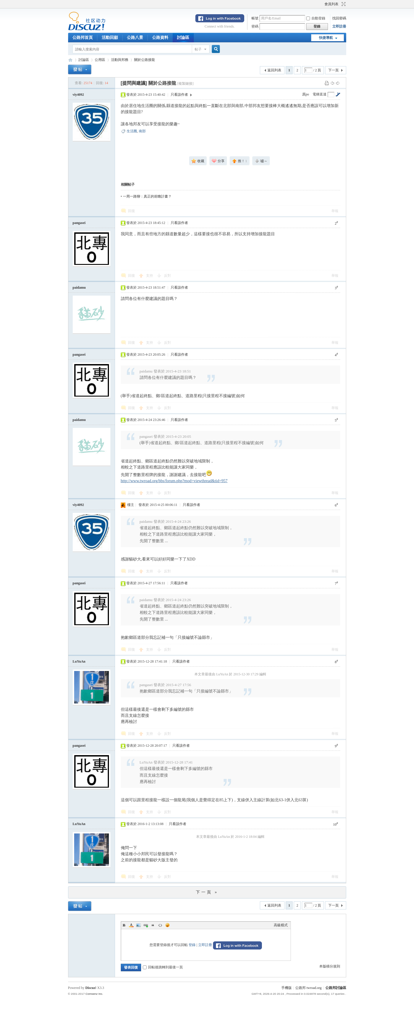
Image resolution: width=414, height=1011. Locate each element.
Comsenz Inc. (94, 993)
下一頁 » (207, 892)
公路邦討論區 (70, 60)
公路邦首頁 (82, 37)
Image (138, 925)
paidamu (79, 287)
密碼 (254, 26)
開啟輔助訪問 (321, 4)
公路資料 (160, 37)
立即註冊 (339, 26)
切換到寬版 (343, 4)
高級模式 (281, 925)
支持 (150, 276)
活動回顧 (110, 37)
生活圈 (132, 131)
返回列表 (274, 70)
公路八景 (135, 37)
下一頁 (333, 70)
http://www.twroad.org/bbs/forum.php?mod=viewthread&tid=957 (174, 481)
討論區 (183, 37)
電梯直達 (320, 94)
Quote (153, 925)
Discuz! (90, 988)
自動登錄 (315, 18)
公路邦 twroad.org (308, 988)
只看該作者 (179, 95)
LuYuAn (79, 661)
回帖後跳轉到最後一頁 (163, 967)
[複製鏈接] (185, 84)
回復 (131, 211)
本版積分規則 (329, 966)
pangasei (79, 223)
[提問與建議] (134, 83)
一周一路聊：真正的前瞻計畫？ (147, 196)
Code (160, 925)
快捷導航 (326, 38)
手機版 (286, 988)
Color (131, 925)
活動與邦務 (119, 60)
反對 (167, 276)
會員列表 (331, 4)
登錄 (192, 945)
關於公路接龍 (144, 60)
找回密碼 (339, 18)
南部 (142, 131)
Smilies (167, 925)
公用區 (100, 60)
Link (146, 925)
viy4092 (78, 95)
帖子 (198, 49)
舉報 (334, 211)
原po (305, 94)
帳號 (254, 18)
